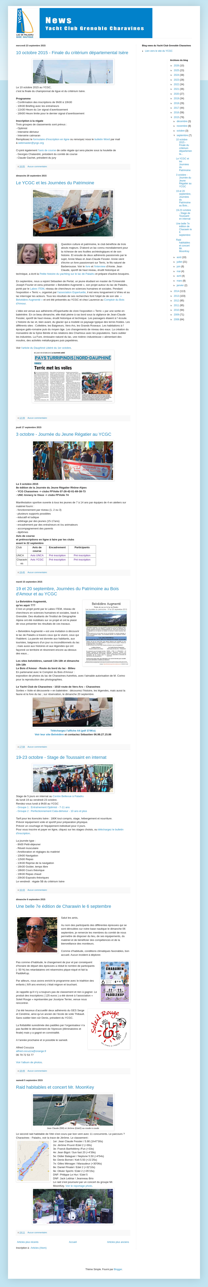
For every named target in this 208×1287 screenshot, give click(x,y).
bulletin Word (102, 139)
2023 (177, 79)
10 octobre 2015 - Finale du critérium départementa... (184, 146)
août (179, 257)
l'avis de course (47, 150)
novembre (182, 126)
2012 (177, 300)
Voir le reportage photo (78, 1185)
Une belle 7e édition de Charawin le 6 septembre (63, 906)
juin (179, 266)
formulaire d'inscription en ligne (51, 139)
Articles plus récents (27, 1242)
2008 (177, 319)
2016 (177, 112)
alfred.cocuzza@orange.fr (31, 1051)
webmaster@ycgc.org (31, 142)
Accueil (73, 1242)
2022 (177, 84)
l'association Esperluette (71, 292)
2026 (177, 65)
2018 (177, 103)
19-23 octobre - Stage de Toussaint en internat (61, 757)
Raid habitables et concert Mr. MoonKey (55, 1087)
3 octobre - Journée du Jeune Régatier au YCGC (63, 434)
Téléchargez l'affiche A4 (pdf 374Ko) (72, 730)
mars (180, 280)
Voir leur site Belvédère (49, 734)
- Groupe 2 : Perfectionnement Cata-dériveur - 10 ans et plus (51, 811)
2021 (177, 89)
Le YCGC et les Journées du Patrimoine (55, 182)
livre (88, 266)
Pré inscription (57, 555)
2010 (177, 310)
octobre (181, 130)
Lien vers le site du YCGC (159, 51)
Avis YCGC (37, 559)
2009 (177, 314)
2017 (177, 107)
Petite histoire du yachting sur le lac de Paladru (67, 273)
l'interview (99, 266)
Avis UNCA (37, 555)
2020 (177, 93)
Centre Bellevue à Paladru (68, 796)
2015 (177, 117)
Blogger (118, 1269)
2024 (177, 75)
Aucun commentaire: (38, 166)
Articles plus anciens (118, 1242)
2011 (177, 305)
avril (179, 276)
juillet (180, 261)
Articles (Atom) (39, 1247)
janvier (180, 285)
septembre (183, 135)
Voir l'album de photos (29, 1062)
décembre (182, 121)
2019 (177, 98)
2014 (177, 291)
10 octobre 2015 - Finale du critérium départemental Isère (72, 52)
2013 (177, 296)
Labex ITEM (37, 288)
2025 (177, 70)
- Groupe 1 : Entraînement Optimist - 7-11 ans (43, 807)
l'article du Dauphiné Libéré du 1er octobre (46, 347)
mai (179, 271)
